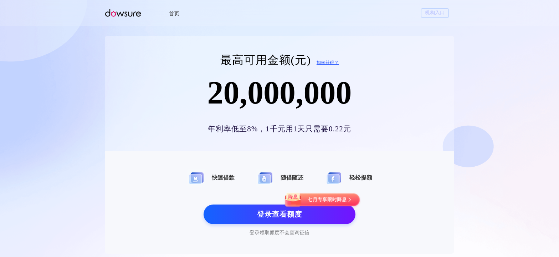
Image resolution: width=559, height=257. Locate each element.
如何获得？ (328, 62)
